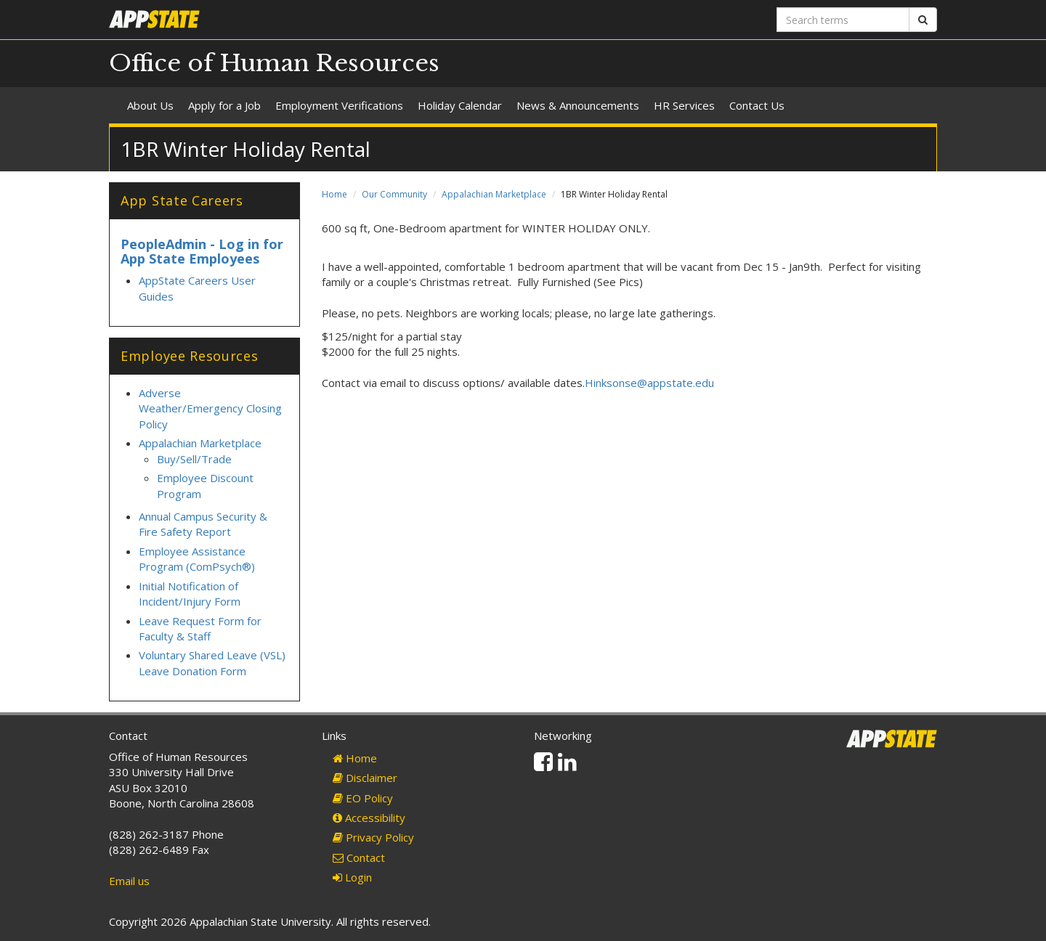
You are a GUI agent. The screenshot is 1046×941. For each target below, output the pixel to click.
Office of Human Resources (274, 63)
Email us (129, 880)
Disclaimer (365, 777)
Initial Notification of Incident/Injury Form (189, 593)
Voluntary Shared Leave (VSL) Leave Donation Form (212, 662)
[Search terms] (843, 19)
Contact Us (756, 105)
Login (352, 877)
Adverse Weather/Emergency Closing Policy (210, 408)
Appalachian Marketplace (494, 194)
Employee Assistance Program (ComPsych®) (197, 559)
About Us (150, 105)
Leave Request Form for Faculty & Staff (200, 628)
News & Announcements (577, 105)
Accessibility (369, 817)
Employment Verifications (339, 105)
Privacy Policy (373, 837)
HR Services (684, 105)
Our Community (394, 194)
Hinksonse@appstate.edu (649, 382)
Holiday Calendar (460, 105)
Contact (359, 857)
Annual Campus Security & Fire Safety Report (203, 524)
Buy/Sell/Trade (194, 459)
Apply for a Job (224, 105)
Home (334, 194)
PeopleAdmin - (170, 244)
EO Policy (363, 798)
